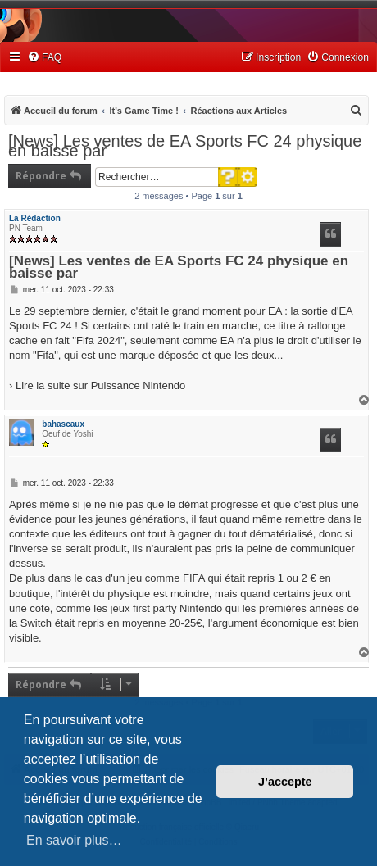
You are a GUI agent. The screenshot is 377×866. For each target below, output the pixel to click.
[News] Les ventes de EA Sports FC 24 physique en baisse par (184, 146)
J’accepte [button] (285, 781)
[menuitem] (44, 58)
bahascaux (63, 423)
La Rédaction (35, 218)
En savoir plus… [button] (74, 840)
